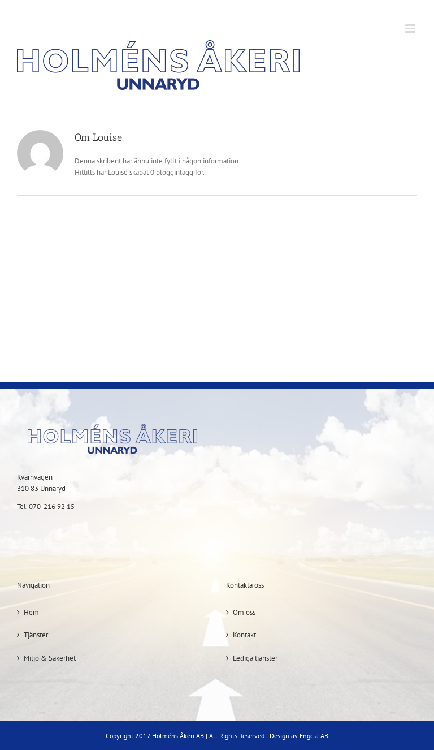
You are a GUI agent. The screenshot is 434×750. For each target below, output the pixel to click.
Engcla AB (314, 735)
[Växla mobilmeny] (411, 29)
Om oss (244, 612)
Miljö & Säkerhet (50, 658)
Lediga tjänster (255, 658)
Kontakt (244, 635)
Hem (31, 612)
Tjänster (36, 635)
